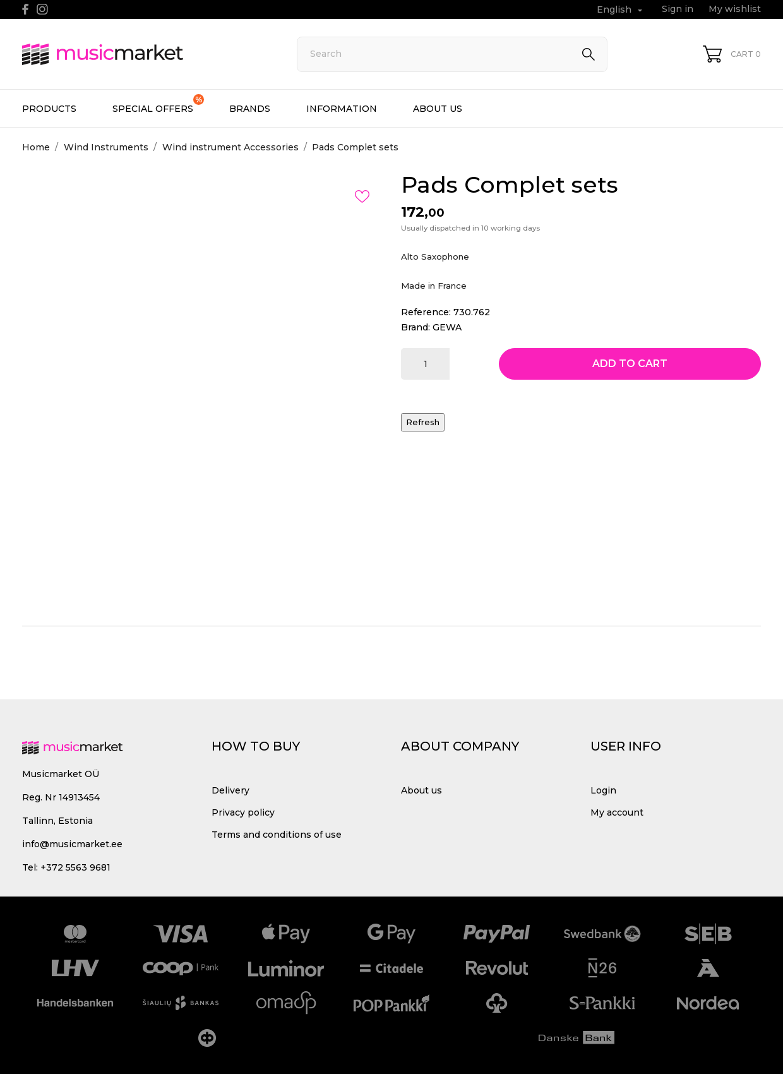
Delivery (230, 790)
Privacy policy (243, 812)
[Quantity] (425, 364)
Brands (249, 108)
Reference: (426, 312)
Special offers (158, 104)
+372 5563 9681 (75, 867)
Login (603, 790)
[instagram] (42, 9)
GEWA (447, 327)
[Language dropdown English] (621, 10)
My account (616, 812)
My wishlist (734, 9)
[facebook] (25, 9)
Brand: (415, 327)
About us (437, 108)
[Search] (452, 54)
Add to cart (629, 364)
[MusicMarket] (145, 54)
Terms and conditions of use (277, 834)
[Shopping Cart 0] (732, 54)
